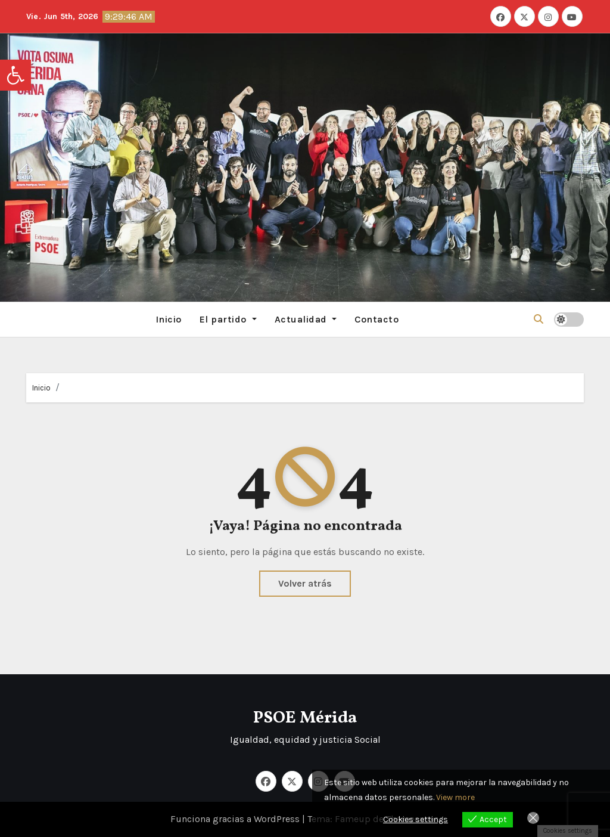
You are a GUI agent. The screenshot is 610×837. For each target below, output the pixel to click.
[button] (15, 75)
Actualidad (306, 319)
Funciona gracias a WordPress (236, 818)
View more (455, 797)
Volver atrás (305, 583)
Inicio (168, 319)
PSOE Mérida (305, 718)
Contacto (376, 319)
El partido (228, 319)
